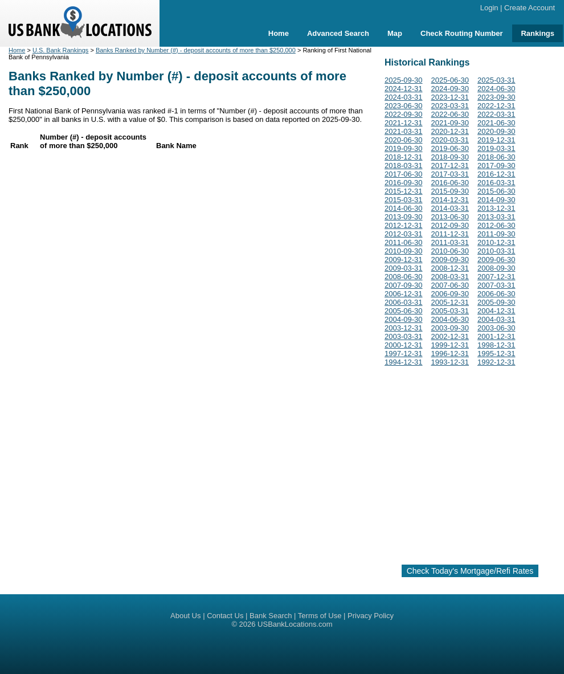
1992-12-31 (496, 362)
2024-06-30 (496, 88)
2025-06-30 (450, 80)
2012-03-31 (404, 234)
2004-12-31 (496, 311)
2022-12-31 (496, 105)
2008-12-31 (450, 268)
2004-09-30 (404, 319)
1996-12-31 (450, 353)
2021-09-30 (450, 123)
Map (394, 33)
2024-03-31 (404, 97)
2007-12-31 (496, 276)
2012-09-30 (450, 225)
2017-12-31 (450, 165)
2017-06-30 (404, 174)
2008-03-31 (450, 276)
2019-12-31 (496, 140)
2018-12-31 (404, 157)
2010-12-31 (496, 242)
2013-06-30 (450, 217)
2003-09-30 (450, 328)
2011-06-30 (404, 242)
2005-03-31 (450, 311)
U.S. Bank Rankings (60, 50)
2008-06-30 (404, 276)
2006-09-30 (450, 293)
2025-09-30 (404, 80)
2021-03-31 (404, 131)
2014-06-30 (404, 208)
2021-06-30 (496, 123)
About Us (185, 615)
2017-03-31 (450, 174)
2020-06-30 (404, 140)
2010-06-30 (450, 251)
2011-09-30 (496, 234)
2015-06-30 (496, 191)
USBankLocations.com (295, 624)
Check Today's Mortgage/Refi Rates (470, 570)
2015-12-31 (404, 191)
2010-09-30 (404, 251)
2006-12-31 (404, 293)
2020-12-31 (450, 131)
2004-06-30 (450, 319)
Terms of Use (320, 615)
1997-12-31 (404, 353)
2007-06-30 (450, 285)
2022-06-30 (450, 114)
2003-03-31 (404, 336)
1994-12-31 (404, 362)
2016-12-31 (496, 174)
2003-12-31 (404, 328)
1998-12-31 (496, 345)
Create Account (529, 7)
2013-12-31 (496, 208)
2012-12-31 (404, 225)
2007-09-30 (404, 285)
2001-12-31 (496, 336)
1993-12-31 (450, 362)
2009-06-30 (496, 259)
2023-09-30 (496, 97)
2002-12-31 (450, 336)
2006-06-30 (496, 293)
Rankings (537, 33)
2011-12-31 (450, 234)
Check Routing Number (461, 33)
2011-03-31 (450, 242)
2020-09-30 (496, 131)
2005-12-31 (450, 302)
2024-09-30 (450, 88)
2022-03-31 (496, 114)
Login (489, 7)
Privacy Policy (371, 615)
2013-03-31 (496, 217)
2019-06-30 (450, 148)
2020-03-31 (450, 140)
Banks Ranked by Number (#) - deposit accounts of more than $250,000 (196, 50)
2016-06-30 (450, 182)
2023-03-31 (450, 105)
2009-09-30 (450, 259)
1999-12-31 (450, 345)
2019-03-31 (496, 148)
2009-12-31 (404, 259)
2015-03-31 (404, 199)
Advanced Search (338, 33)
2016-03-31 (496, 182)
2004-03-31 (496, 319)
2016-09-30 (404, 182)
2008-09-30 (496, 268)
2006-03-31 (404, 302)
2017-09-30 (496, 165)
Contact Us (225, 615)
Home (278, 33)
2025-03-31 (496, 80)
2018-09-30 (450, 157)
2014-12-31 (450, 199)
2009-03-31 (404, 268)
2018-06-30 (496, 157)
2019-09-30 (404, 148)
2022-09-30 (404, 114)
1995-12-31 (496, 353)
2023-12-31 (450, 97)
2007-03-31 (496, 285)
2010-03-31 (496, 251)
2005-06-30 (404, 311)
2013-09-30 (404, 217)
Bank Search (271, 615)
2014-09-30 (496, 199)
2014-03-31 (450, 208)
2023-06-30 (404, 105)
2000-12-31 (404, 345)
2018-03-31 (404, 165)
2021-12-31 (404, 123)
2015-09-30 (450, 191)
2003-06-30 (496, 328)
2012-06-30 (496, 225)
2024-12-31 (404, 88)
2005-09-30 (496, 302)
